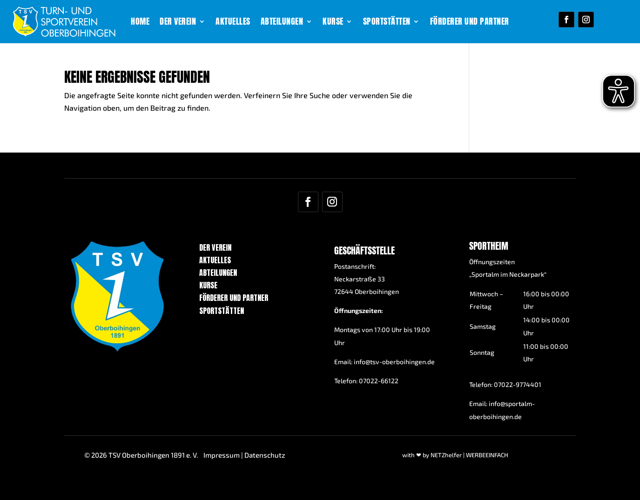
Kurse (333, 22)
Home (140, 22)
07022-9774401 (517, 384)
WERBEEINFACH (487, 455)
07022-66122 (378, 381)
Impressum (221, 455)
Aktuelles (233, 22)
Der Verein (178, 22)
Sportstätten (387, 22)
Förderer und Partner (469, 22)
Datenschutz (264, 455)
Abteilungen (282, 22)
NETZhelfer (446, 455)
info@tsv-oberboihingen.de (394, 362)
